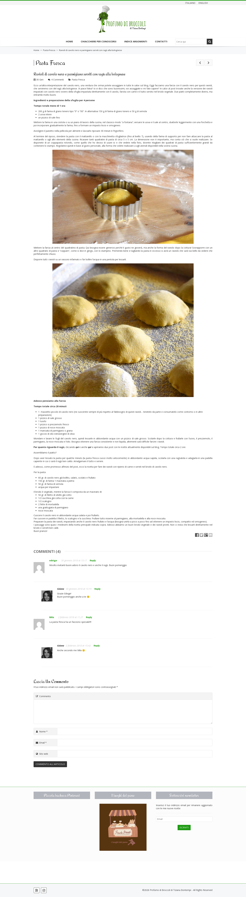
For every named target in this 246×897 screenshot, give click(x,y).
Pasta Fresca (49, 50)
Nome (41, 731)
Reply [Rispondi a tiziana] (97, 588)
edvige (53, 560)
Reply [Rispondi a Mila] (89, 617)
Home (69, 41)
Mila (51, 617)
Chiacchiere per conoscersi (98, 41)
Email (41, 742)
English (203, 3)
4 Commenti (57, 79)
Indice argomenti (135, 41)
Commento (43, 696)
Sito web (41, 753)
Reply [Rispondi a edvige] (93, 560)
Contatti (161, 41)
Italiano (190, 3)
